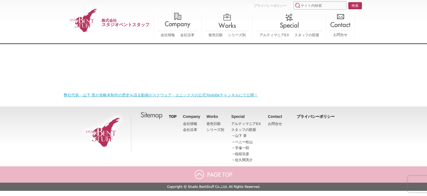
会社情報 (168, 35)
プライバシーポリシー (270, 6)
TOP (173, 116)
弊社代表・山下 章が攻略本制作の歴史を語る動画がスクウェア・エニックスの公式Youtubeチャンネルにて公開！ (161, 95)
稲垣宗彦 (242, 154)
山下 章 (241, 136)
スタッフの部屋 (306, 35)
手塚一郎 (242, 148)
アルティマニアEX (274, 35)
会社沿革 (187, 35)
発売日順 (215, 35)
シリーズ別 (237, 35)
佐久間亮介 (244, 160)
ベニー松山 (244, 142)
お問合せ (340, 35)
